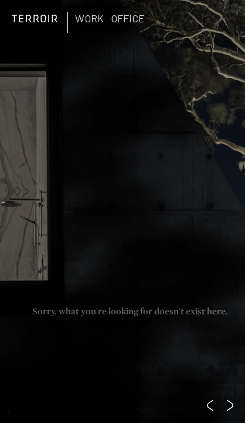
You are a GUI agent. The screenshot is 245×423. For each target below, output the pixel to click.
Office (128, 18)
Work (89, 18)
